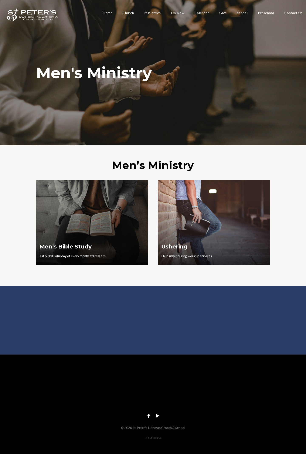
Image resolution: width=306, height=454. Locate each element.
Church (128, 13)
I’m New (177, 13)
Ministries (152, 13)
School (242, 13)
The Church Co (153, 437)
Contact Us (293, 13)
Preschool (266, 13)
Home (107, 13)
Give (223, 13)
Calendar (201, 13)
